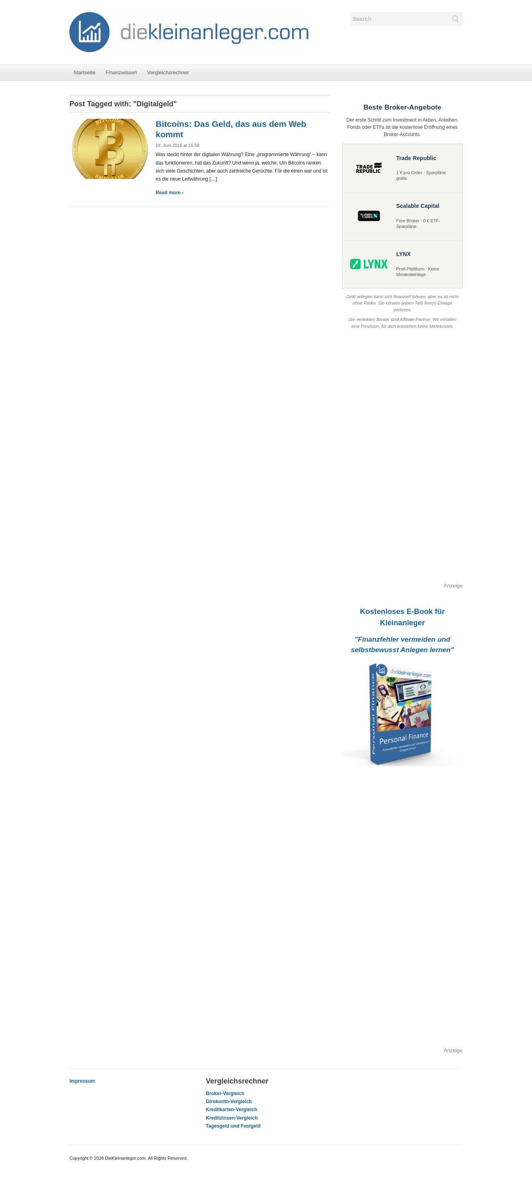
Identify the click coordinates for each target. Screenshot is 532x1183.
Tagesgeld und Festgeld (233, 1126)
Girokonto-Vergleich (229, 1101)
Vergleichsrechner (168, 72)
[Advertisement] (402, 461)
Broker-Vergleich (225, 1093)
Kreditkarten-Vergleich (231, 1109)
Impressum (82, 1081)
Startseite (84, 72)
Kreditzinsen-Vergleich (232, 1118)
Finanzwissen (121, 72)
